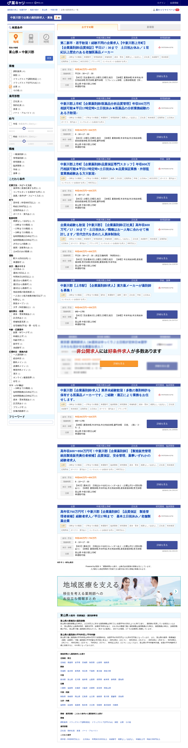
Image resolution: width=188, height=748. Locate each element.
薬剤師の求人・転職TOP (17, 10)
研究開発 (18, 162)
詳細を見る (162, 76)
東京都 (99, 671)
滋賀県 (70, 688)
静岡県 (113, 679)
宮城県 (84, 662)
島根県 (70, 696)
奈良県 (99, 688)
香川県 (106, 696)
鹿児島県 (107, 705)
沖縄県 (115, 705)
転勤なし (18, 299)
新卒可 (17, 344)
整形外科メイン (22, 370)
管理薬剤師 (19, 158)
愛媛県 (113, 696)
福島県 (106, 662)
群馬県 (77, 671)
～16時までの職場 (23, 225)
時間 (46, 38)
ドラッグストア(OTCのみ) (26, 83)
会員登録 (174, 3)
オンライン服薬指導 (24, 377)
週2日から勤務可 (22, 284)
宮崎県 (99, 705)
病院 (16, 75)
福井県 (84, 679)
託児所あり (19, 318)
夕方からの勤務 (22, 244)
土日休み (18, 269)
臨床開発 (18, 165)
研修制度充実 (20, 322)
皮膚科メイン (20, 366)
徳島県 (99, 696)
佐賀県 (70, 705)
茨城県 (63, 671)
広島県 (84, 696)
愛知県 (121, 679)
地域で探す (34, 10)
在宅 (16, 381)
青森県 (70, 662)
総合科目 (18, 358)
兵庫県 (92, 688)
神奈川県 (107, 671)
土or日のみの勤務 (22, 251)
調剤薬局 (19, 71)
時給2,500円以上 (22, 206)
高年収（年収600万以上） (26, 202)
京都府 (77, 688)
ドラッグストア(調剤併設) (27, 79)
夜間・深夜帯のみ (23, 247)
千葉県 (92, 671)
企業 (16, 86)
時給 (25, 136)
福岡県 (63, 705)
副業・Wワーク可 (22, 332)
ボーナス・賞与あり (24, 214)
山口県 (92, 696)
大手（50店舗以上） (24, 307)
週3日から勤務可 (22, 288)
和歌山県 (107, 688)
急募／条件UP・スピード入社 (28, 196)
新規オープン (20, 303)
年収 (25, 124)
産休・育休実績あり (24, 314)
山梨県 (92, 679)
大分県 (92, 705)
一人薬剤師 (19, 354)
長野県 (99, 679)
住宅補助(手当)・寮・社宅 (26, 325)
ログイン (161, 3)
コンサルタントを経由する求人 (29, 192)
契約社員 (18, 105)
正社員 (17, 101)
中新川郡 (54, 10)
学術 (16, 169)
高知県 (121, 696)
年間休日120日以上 (23, 276)
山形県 (99, 662)
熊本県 (84, 705)
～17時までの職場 (23, 228)
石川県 (77, 679)
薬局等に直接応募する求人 (27, 188)
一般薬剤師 (19, 154)
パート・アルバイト (24, 113)
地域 (15, 38)
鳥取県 (63, 696)
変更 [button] (49, 58)
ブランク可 (19, 407)
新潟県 (63, 679)
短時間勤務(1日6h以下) (25, 240)
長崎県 (77, 705)
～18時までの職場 (23, 232)
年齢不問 (18, 340)
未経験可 (18, 347)
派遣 (16, 109)
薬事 (16, 173)
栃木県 (70, 671)
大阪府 (84, 688)
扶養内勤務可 (20, 411)
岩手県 (77, 662)
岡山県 (77, 696)
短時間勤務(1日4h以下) (25, 236)
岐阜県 (106, 679)
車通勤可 (18, 262)
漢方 (16, 373)
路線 (31, 38)
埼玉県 (84, 671)
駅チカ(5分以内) (22, 258)
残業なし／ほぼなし (24, 221)
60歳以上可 (20, 336)
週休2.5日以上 (21, 273)
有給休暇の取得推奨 (24, 292)
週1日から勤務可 (22, 280)
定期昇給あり (20, 210)
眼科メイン (19, 362)
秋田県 (92, 662)
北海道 (63, 662)
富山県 (44, 10)
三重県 (63, 688)
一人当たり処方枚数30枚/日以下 (29, 296)
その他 (17, 90)
